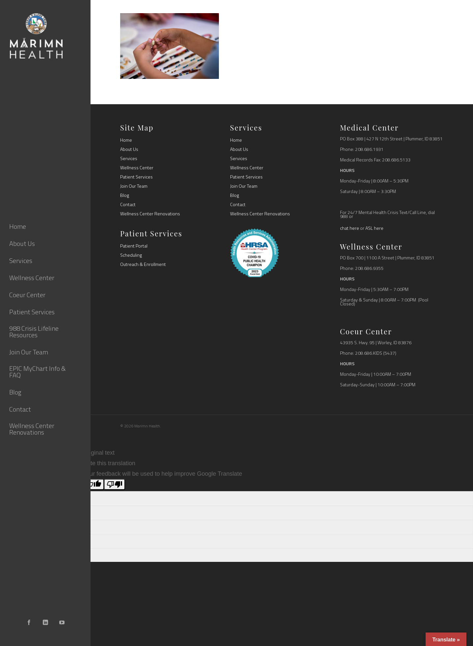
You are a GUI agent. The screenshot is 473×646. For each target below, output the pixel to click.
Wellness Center (136, 167)
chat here (349, 228)
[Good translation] (93, 484)
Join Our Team (133, 186)
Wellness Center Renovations (150, 213)
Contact (128, 204)
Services (128, 158)
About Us (129, 149)
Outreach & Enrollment (143, 264)
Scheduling (131, 255)
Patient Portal (133, 246)
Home (126, 140)
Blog (124, 195)
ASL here (374, 228)
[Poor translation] (114, 484)
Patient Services (136, 177)
